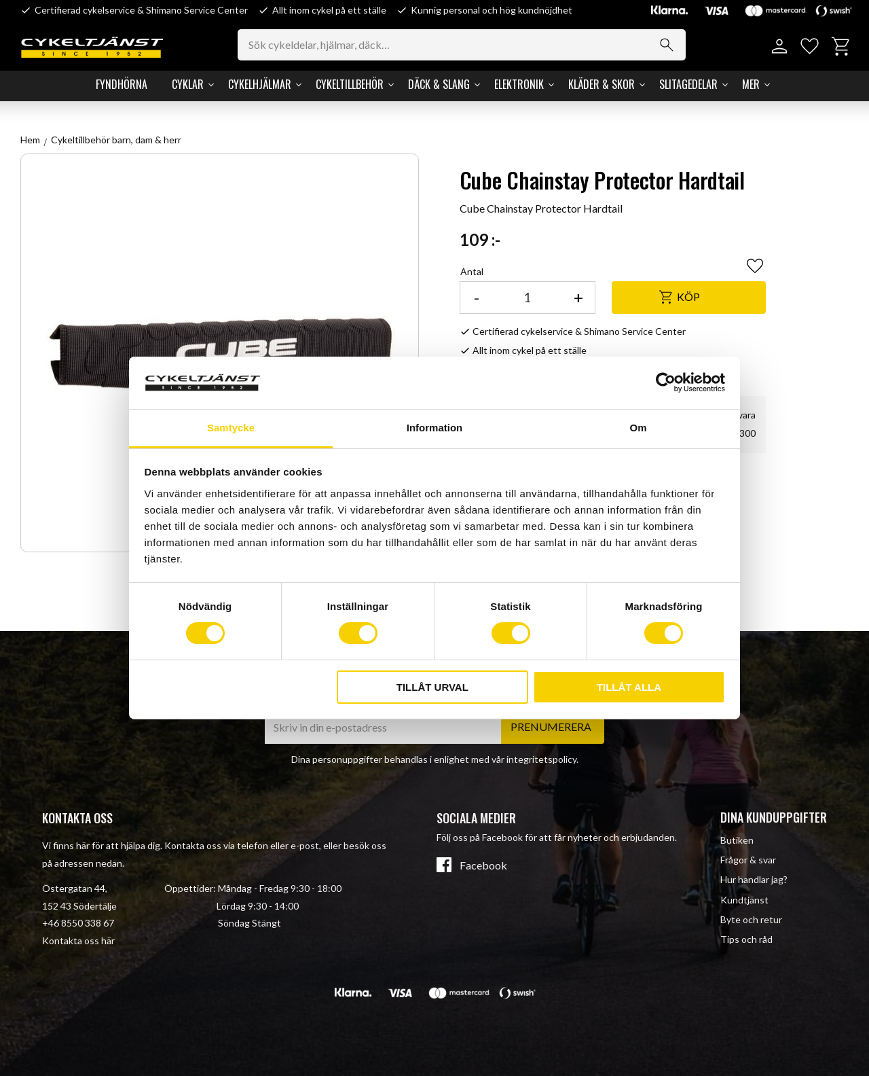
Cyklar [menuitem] (188, 84)
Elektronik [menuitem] (519, 84)
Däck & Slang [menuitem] (439, 84)
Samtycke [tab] (231, 427)
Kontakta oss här (78, 940)
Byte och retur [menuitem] (751, 919)
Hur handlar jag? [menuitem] (754, 879)
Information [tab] (435, 427)
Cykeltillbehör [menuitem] (350, 84)
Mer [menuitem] (751, 84)
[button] (809, 46)
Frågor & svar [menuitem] (748, 859)
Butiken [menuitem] (737, 840)
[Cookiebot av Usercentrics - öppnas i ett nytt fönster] (665, 382)
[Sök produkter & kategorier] (462, 44)
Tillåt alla (629, 687)
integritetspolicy (541, 759)
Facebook (483, 865)
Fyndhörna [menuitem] (121, 84)
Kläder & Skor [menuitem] (601, 84)
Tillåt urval (432, 687)
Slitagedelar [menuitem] (688, 84)
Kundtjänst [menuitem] (744, 899)
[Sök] (666, 45)
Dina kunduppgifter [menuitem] (773, 817)
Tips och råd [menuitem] (746, 939)
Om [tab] (637, 427)
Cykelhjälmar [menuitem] (259, 84)
